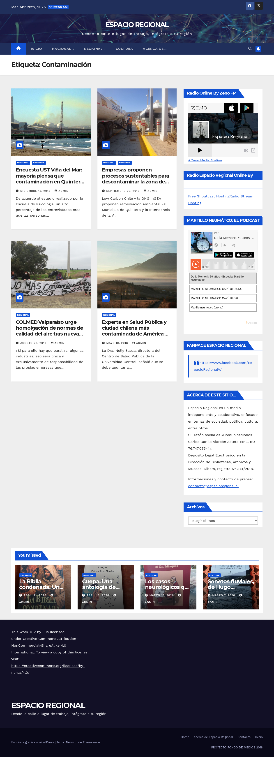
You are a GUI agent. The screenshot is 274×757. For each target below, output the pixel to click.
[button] (250, 48)
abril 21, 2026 (35, 595)
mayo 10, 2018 (117, 343)
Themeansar (91, 742)
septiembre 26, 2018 (123, 190)
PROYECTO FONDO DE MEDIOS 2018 (237, 747)
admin (62, 190)
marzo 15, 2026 (162, 595)
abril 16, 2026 (98, 595)
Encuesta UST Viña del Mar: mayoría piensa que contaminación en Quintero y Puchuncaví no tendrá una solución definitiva (50, 182)
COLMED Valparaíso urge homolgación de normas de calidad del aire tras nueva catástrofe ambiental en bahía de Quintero (49, 334)
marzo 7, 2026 (224, 595)
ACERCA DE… (154, 49)
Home (185, 737)
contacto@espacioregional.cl (213, 486)
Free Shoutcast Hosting (208, 196)
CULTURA (124, 49)
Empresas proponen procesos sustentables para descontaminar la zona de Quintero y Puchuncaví (135, 179)
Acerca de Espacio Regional (213, 737)
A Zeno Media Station (205, 160)
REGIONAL (94, 49)
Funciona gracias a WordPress (33, 742)
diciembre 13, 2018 (35, 190)
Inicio (36, 49)
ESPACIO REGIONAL (137, 25)
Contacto (244, 737)
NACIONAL (62, 49)
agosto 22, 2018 (34, 343)
